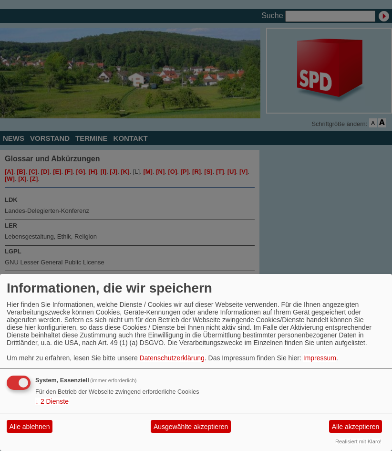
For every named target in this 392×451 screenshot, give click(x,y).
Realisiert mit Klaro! (358, 441)
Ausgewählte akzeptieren (191, 426)
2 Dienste (52, 401)
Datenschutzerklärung (172, 358)
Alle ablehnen (30, 426)
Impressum (319, 358)
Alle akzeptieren (356, 426)
